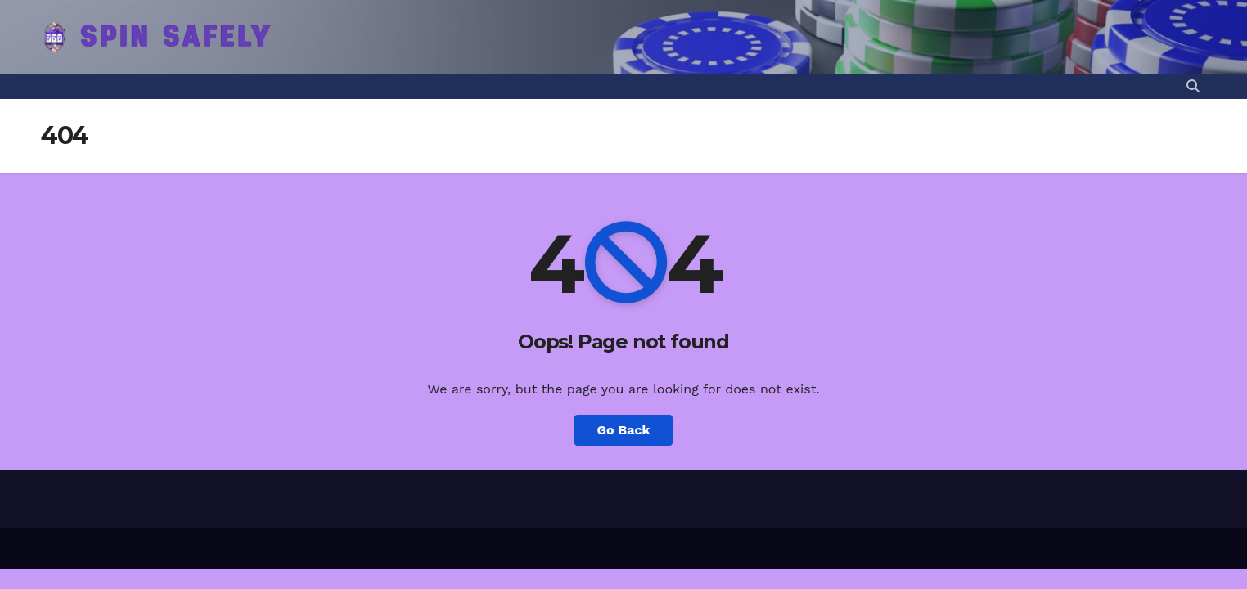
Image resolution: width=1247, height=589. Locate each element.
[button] (1193, 86)
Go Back (624, 430)
